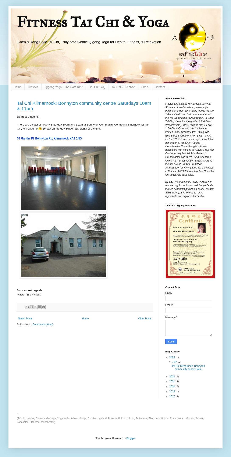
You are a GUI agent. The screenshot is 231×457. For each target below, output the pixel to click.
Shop (144, 87)
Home (17, 87)
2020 (172, 386)
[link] (49, 138)
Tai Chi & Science (123, 87)
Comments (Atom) (42, 324)
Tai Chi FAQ (97, 87)
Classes (33, 87)
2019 (172, 391)
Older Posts (145, 318)
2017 (172, 396)
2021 (172, 381)
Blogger (130, 438)
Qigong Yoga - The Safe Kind (64, 87)
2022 (172, 376)
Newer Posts (25, 318)
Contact (159, 87)
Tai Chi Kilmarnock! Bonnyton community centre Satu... (188, 367)
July (175, 361)
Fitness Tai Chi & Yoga (93, 22)
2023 (172, 357)
